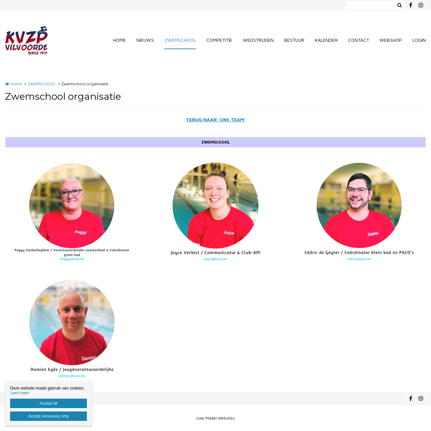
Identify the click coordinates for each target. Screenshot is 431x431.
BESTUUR (294, 40)
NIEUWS (145, 40)
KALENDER (326, 40)
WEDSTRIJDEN (258, 40)
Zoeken (399, 5)
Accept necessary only (48, 416)
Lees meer (19, 393)
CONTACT (358, 40)
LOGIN (419, 40)
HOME (119, 40)
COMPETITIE (219, 40)
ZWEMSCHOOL (180, 40)
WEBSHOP (390, 40)
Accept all (48, 403)
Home (16, 83)
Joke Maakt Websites (215, 418)
